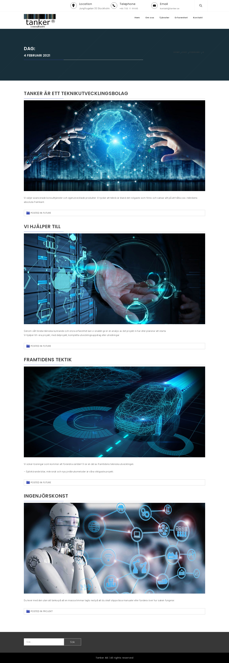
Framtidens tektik (48, 359)
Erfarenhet (181, 17)
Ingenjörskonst (46, 496)
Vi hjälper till (42, 226)
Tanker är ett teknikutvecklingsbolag (76, 93)
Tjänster (164, 17)
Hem (137, 17)
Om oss (149, 17)
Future (47, 212)
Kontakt (198, 17)
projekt (48, 611)
